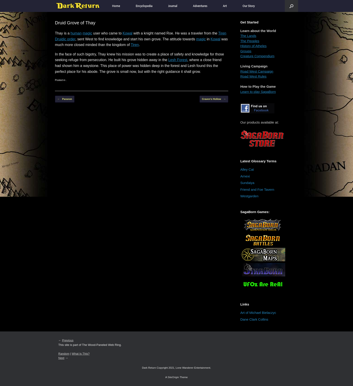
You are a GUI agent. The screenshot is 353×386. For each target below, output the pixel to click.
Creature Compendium (257, 56)
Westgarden (249, 196)
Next (61, 358)
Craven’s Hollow (214, 99)
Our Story (248, 6)
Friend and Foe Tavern (257, 189)
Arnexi (245, 176)
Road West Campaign (256, 71)
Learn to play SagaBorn (258, 92)
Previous (68, 340)
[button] (291, 6)
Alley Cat (247, 169)
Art (225, 6)
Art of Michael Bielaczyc (258, 313)
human (75, 33)
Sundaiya (247, 183)
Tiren (222, 33)
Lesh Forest (177, 60)
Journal (172, 6)
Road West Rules (253, 76)
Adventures (200, 6)
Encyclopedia (144, 6)
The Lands (248, 36)
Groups (245, 51)
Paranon (64, 99)
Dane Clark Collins (254, 319)
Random (63, 353)
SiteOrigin (173, 377)
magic (87, 33)
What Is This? (81, 353)
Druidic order (65, 39)
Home (116, 6)
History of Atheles (253, 46)
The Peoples (249, 41)
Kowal (128, 33)
